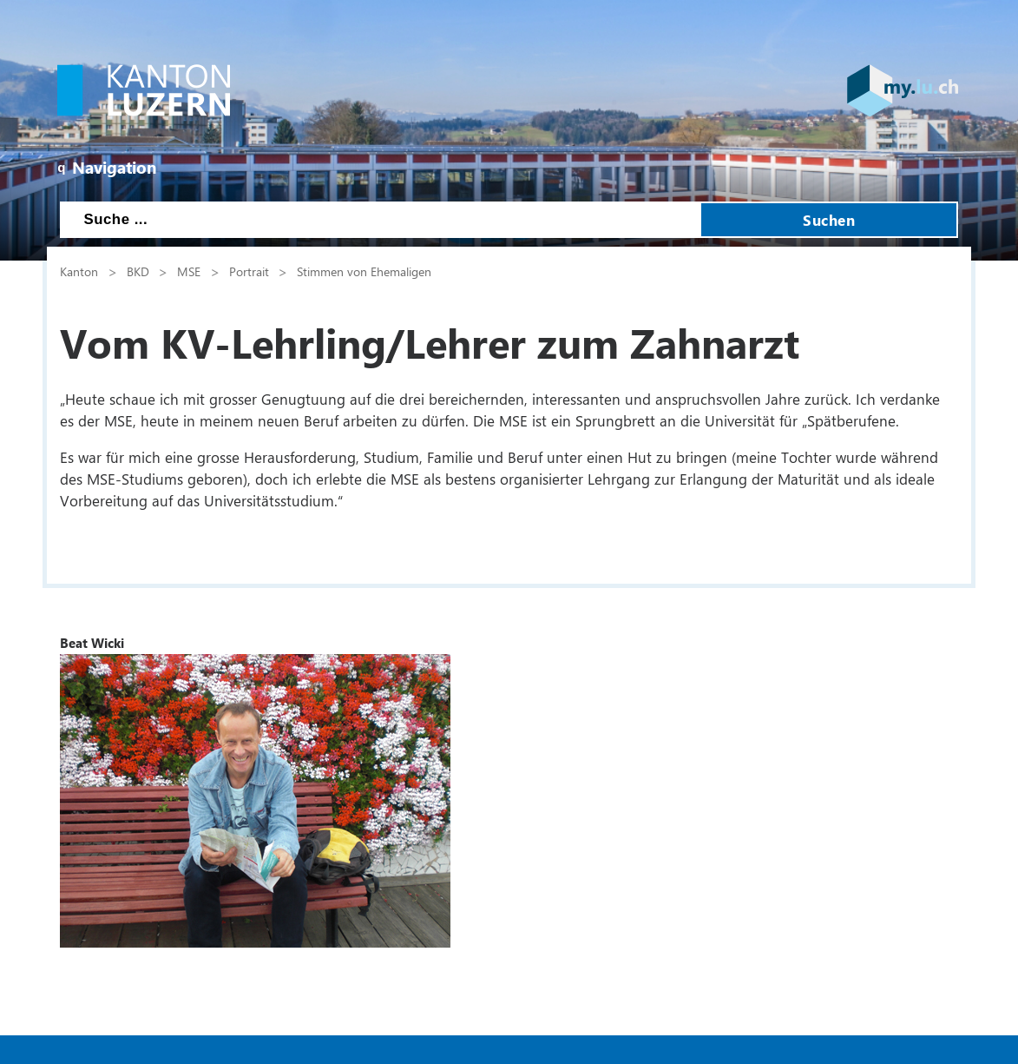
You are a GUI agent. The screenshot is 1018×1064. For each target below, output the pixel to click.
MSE (188, 271)
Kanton (79, 271)
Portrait (249, 271)
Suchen (829, 219)
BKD (138, 271)
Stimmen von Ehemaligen (364, 271)
